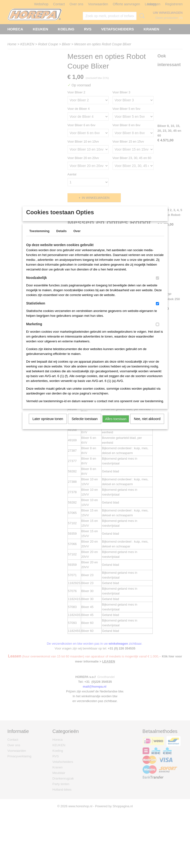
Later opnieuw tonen (47, 425)
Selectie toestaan (85, 425)
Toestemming (39, 237)
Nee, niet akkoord (147, 425)
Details (61, 237)
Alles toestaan (115, 425)
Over (77, 237)
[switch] (157, 284)
